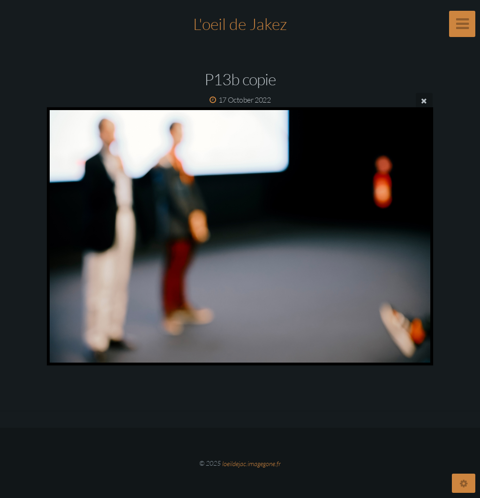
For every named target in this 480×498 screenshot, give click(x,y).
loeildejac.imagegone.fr (251, 463)
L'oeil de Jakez (240, 24)
